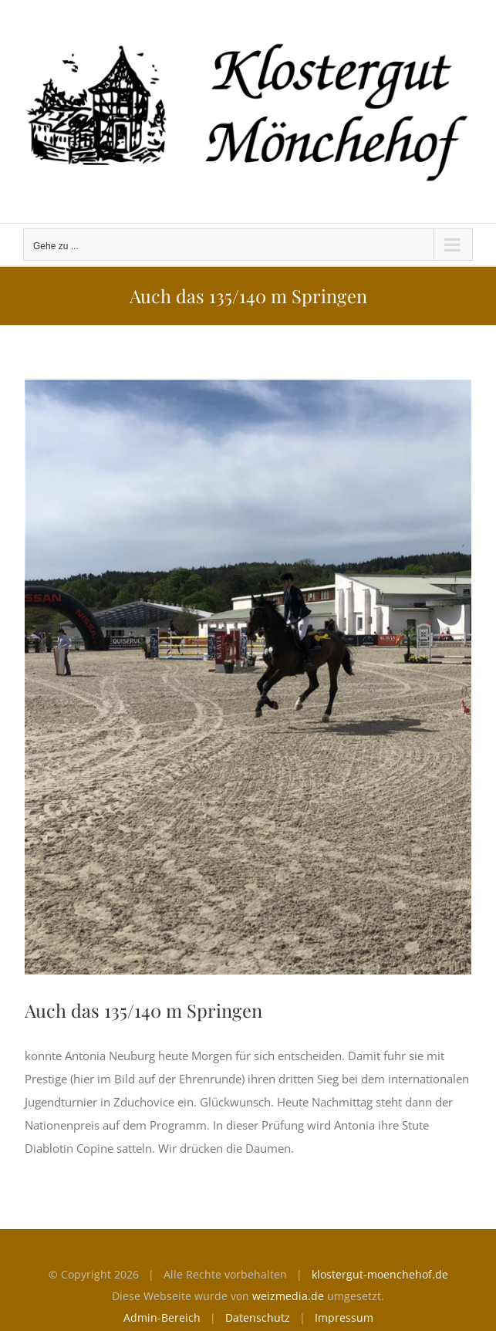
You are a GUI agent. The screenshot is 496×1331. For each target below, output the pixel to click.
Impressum (344, 1317)
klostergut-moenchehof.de (380, 1274)
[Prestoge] (248, 677)
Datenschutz (257, 1317)
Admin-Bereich (162, 1317)
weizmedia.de (288, 1296)
